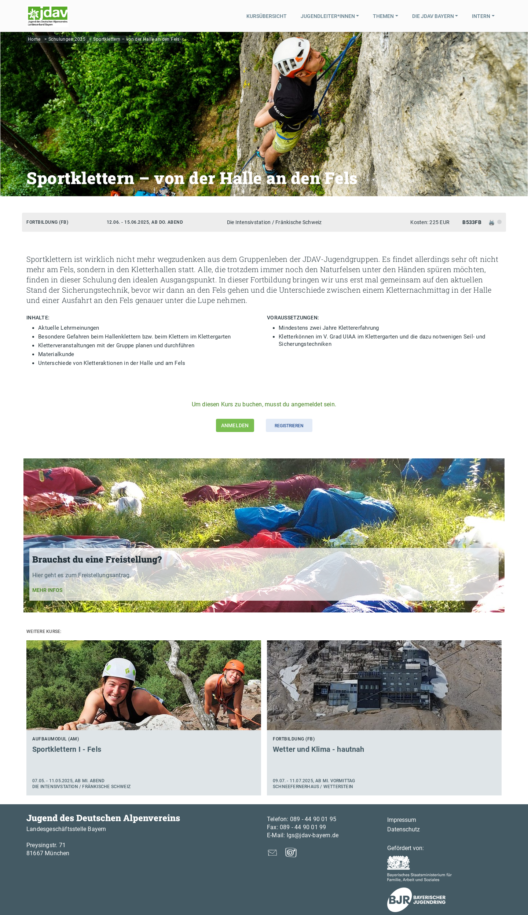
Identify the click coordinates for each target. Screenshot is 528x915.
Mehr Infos (47, 590)
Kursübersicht (266, 16)
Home (34, 39)
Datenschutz (403, 829)
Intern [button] (481, 16)
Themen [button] (383, 16)
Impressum (401, 819)
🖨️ (492, 222)
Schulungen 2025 (66, 39)
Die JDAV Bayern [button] (433, 16)
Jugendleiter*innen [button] (328, 16)
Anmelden (235, 425)
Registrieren (289, 425)
